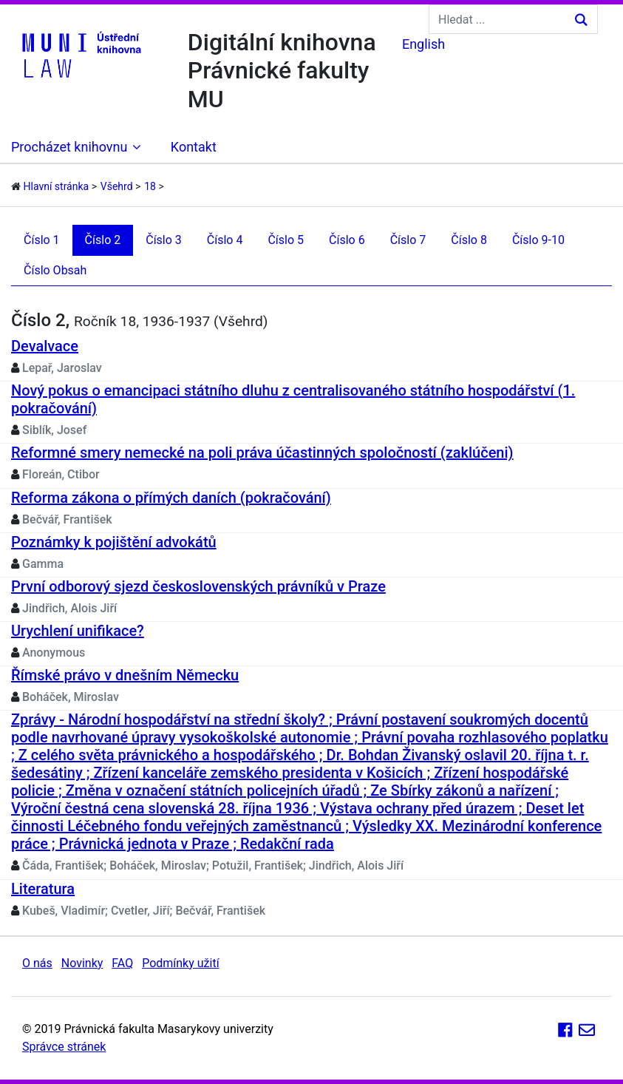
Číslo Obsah (55, 270)
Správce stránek (64, 1047)
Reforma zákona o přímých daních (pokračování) (171, 498)
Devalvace (44, 346)
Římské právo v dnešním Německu (125, 675)
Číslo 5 (286, 240)
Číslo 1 (42, 240)
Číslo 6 (347, 240)
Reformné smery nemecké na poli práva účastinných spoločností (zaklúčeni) (262, 452)
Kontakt (194, 147)
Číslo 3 (164, 240)
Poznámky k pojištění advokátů (114, 542)
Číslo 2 (103, 240)
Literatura (43, 889)
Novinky (82, 963)
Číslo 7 (408, 240)
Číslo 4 (225, 240)
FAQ (122, 963)
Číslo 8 (469, 240)
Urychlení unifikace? (77, 631)
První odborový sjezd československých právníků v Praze (198, 586)
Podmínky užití (180, 963)
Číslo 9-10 (538, 240)
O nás (37, 963)
